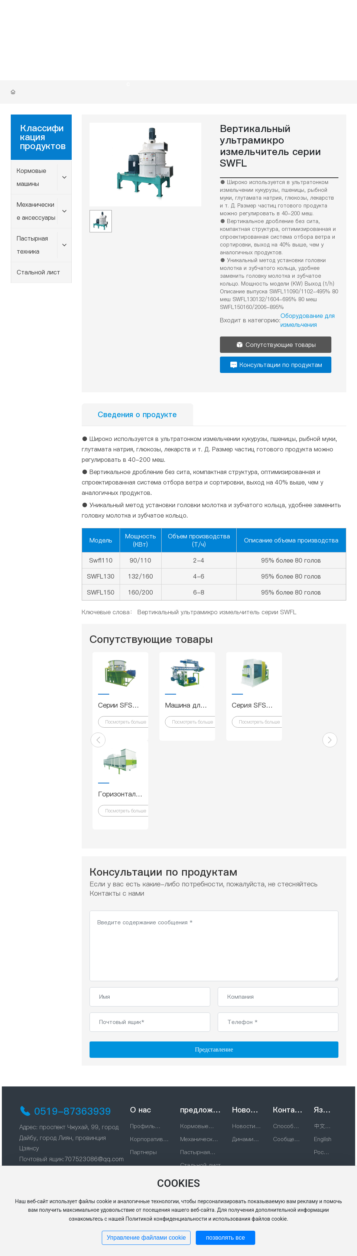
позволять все (225, 1237)
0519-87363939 (72, 1111)
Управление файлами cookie (146, 1237)
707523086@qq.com (94, 1159)
